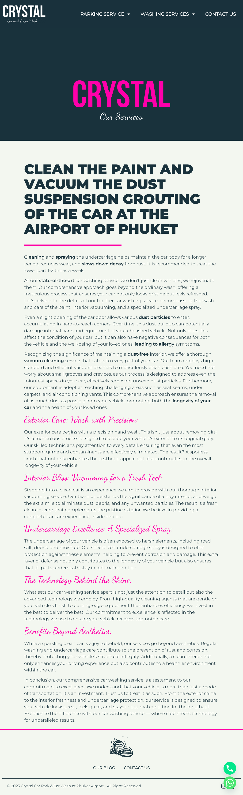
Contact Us (220, 14)
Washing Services (168, 14)
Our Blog (103, 767)
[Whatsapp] (230, 782)
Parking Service (105, 14)
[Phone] (230, 768)
